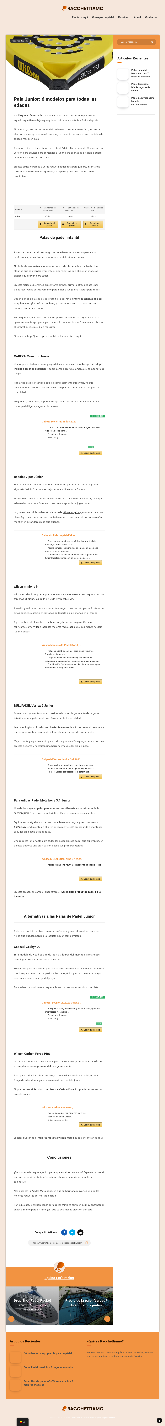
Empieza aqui (80, 17)
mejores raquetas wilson (52, 1137)
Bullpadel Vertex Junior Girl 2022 (61, 759)
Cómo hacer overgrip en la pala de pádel (48, 1353)
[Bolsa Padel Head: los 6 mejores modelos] (15, 1371)
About (137, 17)
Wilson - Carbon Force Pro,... (58, 1107)
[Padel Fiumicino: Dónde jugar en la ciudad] (123, 88)
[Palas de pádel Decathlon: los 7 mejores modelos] (123, 74)
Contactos (151, 17)
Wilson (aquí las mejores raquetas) (53, 626)
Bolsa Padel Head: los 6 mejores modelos (48, 1367)
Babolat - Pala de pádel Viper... (60, 535)
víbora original (71, 512)
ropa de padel (48, 336)
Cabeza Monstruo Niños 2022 (59, 421)
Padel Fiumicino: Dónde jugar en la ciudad (140, 87)
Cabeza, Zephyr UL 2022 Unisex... (61, 1002)
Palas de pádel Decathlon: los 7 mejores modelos (140, 73)
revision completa (88, 987)
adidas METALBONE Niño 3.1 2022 (62, 858)
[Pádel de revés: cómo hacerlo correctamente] (123, 101)
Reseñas (123, 17)
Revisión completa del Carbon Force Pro (56, 1089)
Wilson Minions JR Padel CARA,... (61, 645)
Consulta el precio (49, 224)
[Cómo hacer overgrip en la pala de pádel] (15, 1357)
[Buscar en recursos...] (136, 42)
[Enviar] (152, 42)
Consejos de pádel (103, 17)
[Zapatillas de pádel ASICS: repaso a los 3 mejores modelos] (15, 1385)
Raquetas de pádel (20, 41)
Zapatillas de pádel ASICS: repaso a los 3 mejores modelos (48, 1383)
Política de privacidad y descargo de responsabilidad (93, 1417)
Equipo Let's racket (59, 1278)
